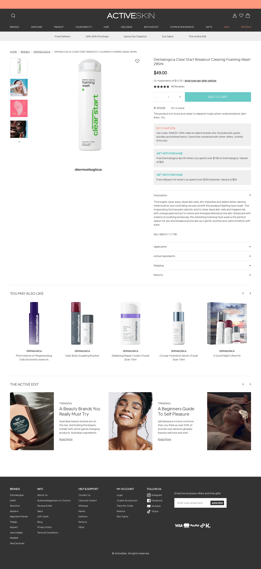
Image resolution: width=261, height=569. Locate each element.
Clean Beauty (83, 26)
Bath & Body (151, 26)
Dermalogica (34, 351)
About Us (42, 495)
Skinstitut (15, 505)
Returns (82, 521)
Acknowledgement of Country (54, 500)
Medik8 (14, 537)
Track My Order (125, 505)
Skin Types (122, 516)
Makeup (58, 26)
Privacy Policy (44, 527)
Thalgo (13, 521)
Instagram (157, 495)
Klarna (81, 511)
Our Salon (167, 36)
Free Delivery (63, 36)
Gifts (209, 26)
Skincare (36, 26)
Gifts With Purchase (97, 36)
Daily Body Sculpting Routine (82, 355)
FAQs (81, 527)
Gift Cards (42, 516)
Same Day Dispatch (135, 36)
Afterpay (83, 505)
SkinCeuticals (17, 543)
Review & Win (44, 505)
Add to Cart (218, 97)
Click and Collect (87, 500)
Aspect (14, 527)
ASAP (13, 500)
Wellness (126, 26)
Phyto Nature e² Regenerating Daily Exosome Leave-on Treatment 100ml (34, 359)
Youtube (156, 506)
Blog (39, 521)
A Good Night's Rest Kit (227, 355)
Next (19, 141)
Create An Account (127, 500)
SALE (226, 26)
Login (120, 495)
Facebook (157, 500)
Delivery (83, 516)
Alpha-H (14, 511)
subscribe (217, 503)
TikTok (155, 511)
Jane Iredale (16, 532)
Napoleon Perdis (19, 516)
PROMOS (246, 26)
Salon (40, 511)
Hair (106, 26)
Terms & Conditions (47, 532)
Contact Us (84, 495)
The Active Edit (197, 36)
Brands (14, 26)
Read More (65, 439)
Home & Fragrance (182, 26)
